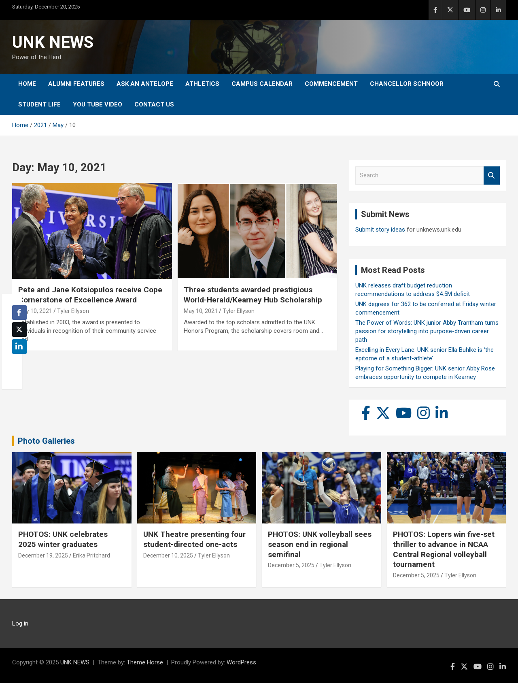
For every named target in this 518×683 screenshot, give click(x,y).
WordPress (241, 662)
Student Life (39, 104)
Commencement (331, 83)
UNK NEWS (52, 42)
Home (27, 83)
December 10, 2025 (168, 555)
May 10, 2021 (35, 311)
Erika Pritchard (91, 555)
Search (492, 175)
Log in (20, 623)
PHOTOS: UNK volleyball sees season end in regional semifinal (320, 544)
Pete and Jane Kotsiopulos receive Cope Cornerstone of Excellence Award (90, 294)
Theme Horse (145, 662)
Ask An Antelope (145, 83)
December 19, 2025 (43, 555)
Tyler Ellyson (73, 311)
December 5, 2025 (291, 565)
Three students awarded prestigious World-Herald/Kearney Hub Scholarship (253, 294)
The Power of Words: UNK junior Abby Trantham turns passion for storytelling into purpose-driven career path (427, 331)
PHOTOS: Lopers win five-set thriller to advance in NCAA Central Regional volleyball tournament (444, 549)
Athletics (202, 83)
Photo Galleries (46, 441)
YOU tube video (97, 104)
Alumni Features (76, 83)
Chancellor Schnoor (407, 83)
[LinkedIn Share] (19, 346)
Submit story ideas (380, 229)
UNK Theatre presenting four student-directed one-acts (194, 539)
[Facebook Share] (19, 312)
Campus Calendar (262, 83)
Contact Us (154, 104)
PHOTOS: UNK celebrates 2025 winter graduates (63, 539)
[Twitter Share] (19, 329)
